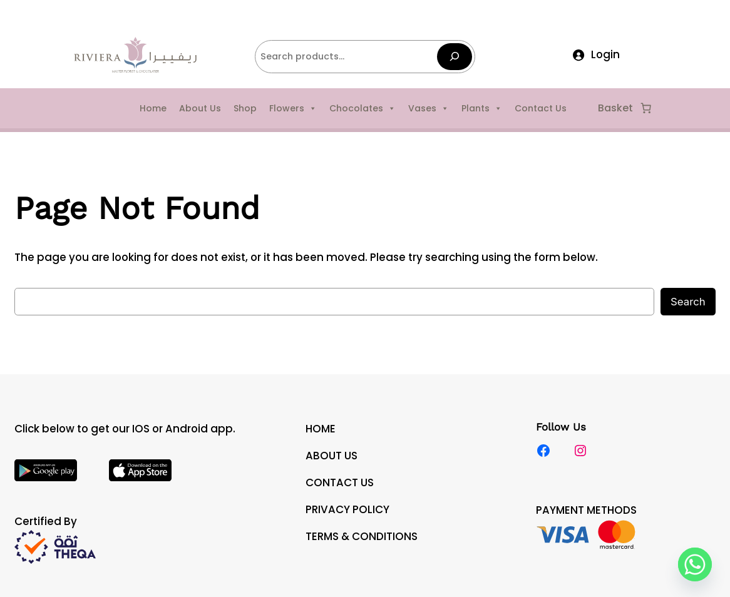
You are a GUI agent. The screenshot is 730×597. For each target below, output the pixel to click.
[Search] (454, 56)
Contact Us (541, 108)
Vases (428, 108)
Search (688, 301)
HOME (321, 428)
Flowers (293, 108)
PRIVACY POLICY (347, 509)
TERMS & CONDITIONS (362, 536)
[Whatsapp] (695, 564)
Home (153, 108)
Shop (245, 108)
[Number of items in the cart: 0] (646, 108)
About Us (200, 108)
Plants (481, 108)
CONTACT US (340, 482)
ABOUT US (331, 455)
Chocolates (362, 108)
